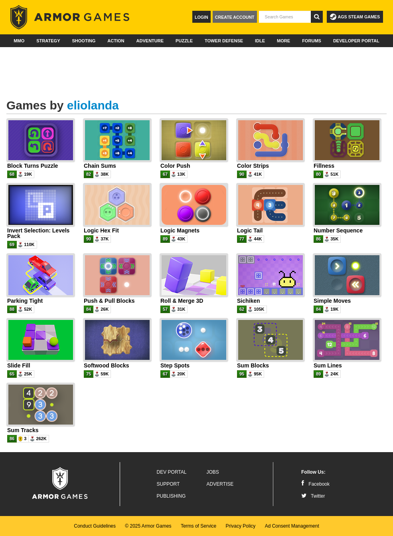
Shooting (83, 40)
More (283, 40)
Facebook (315, 484)
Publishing (171, 496)
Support (168, 484)
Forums (311, 40)
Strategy (48, 40)
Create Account (235, 17)
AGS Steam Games (355, 17)
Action (115, 40)
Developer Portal (356, 40)
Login (201, 17)
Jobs (213, 472)
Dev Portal (172, 472)
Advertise (220, 484)
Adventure (150, 40)
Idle (260, 40)
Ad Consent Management (292, 526)
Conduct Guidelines (95, 526)
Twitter (313, 496)
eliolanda (93, 105)
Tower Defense (224, 40)
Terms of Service (198, 526)
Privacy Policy (241, 526)
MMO (19, 40)
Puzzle (184, 40)
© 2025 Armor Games (148, 526)
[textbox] (285, 17)
